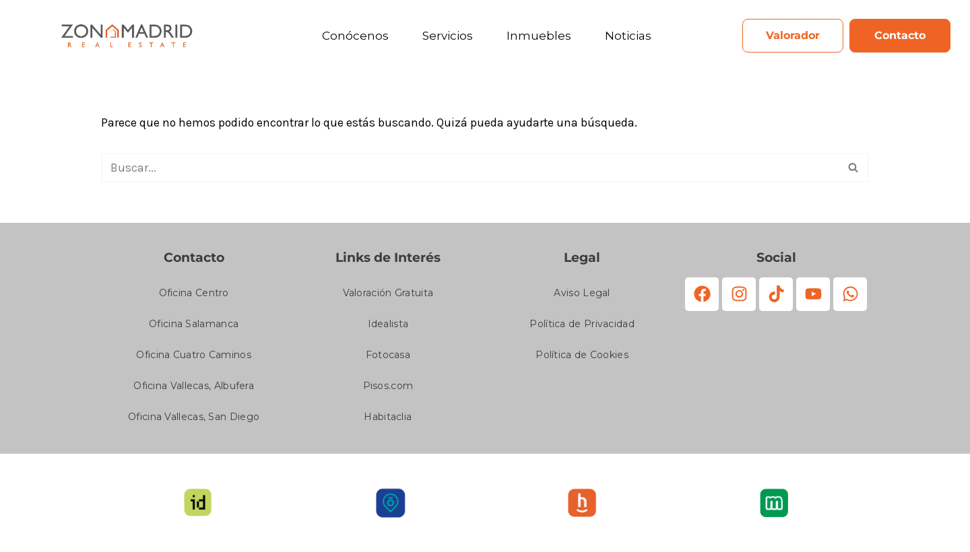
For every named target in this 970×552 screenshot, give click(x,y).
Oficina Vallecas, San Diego (193, 418)
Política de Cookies (582, 356)
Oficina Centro (194, 294)
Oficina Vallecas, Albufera (193, 387)
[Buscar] (470, 168)
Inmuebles (539, 35)
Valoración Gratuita (388, 294)
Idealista (388, 325)
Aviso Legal (582, 294)
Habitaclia (388, 418)
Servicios (447, 35)
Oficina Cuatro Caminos (193, 356)
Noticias (628, 35)
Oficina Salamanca (193, 325)
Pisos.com (388, 387)
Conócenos (355, 35)
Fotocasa (388, 356)
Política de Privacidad (582, 325)
